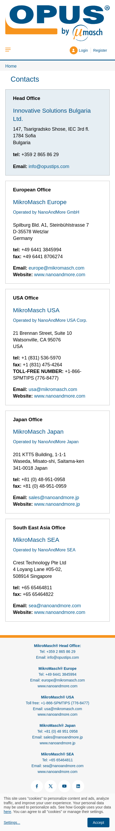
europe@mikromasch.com (56, 268)
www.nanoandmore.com (59, 274)
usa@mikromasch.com (53, 389)
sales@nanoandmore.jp (54, 497)
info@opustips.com (49, 166)
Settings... (12, 822)
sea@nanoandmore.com (55, 605)
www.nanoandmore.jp (57, 504)
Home (11, 66)
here (7, 812)
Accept (98, 822)
